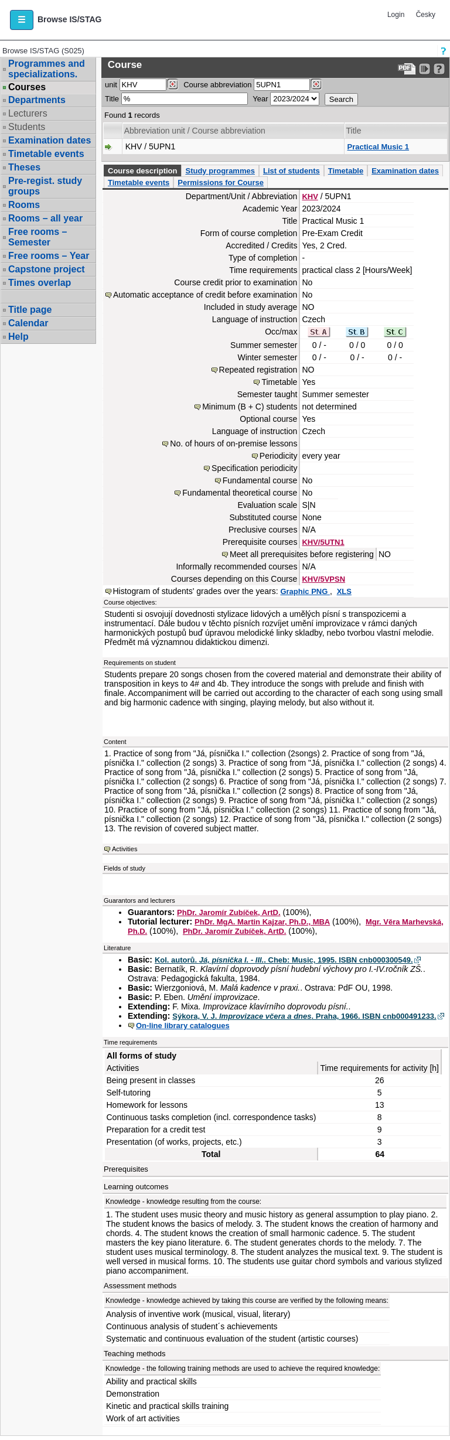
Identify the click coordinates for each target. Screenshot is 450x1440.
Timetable (345, 170)
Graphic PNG (305, 591)
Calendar (28, 323)
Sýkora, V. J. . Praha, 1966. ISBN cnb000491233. (304, 1016)
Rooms (24, 205)
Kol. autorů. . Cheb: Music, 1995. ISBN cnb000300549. (284, 960)
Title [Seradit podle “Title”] (354, 130)
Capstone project (46, 269)
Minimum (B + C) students (249, 406)
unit (111, 84)
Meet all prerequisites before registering (302, 554)
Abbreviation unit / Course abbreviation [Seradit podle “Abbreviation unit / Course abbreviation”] (194, 130)
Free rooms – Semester (37, 237)
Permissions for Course (221, 182)
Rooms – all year (45, 218)
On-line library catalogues (183, 1025)
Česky (425, 15)
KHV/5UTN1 (323, 542)
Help (18, 337)
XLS (344, 591)
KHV (310, 196)
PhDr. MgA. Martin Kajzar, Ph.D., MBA (262, 921)
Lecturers (27, 113)
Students (26, 127)
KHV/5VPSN (323, 579)
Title (112, 98)
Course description (142, 170)
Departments (37, 100)
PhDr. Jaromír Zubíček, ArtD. (229, 912)
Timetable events (46, 154)
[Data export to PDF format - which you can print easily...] (407, 69)
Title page (30, 310)
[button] (21, 20)
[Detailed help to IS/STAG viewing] (439, 69)
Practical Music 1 (378, 146)
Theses (24, 167)
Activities (124, 848)
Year (260, 98)
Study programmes (219, 170)
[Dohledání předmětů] (316, 84)
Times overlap (39, 283)
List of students (291, 170)
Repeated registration (258, 369)
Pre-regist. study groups (45, 186)
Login (395, 15)
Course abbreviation (217, 84)
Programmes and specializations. (46, 69)
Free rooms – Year (48, 256)
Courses (27, 87)
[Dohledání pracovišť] (172, 84)
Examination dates (49, 140)
